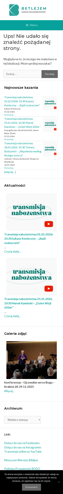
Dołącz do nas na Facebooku (21, 443)
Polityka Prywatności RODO (22, 468)
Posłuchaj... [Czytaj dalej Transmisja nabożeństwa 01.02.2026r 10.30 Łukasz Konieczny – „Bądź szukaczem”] (9, 114)
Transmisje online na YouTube (22, 451)
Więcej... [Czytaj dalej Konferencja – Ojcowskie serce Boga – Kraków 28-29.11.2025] (9, 391)
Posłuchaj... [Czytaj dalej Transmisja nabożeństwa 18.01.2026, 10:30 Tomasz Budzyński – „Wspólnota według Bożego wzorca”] (9, 168)
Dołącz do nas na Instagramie (22, 447)
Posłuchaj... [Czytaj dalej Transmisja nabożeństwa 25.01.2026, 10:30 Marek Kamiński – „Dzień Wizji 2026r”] (9, 139)
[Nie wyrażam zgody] (58, 482)
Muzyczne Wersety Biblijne (21, 460)
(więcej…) (10, 172)
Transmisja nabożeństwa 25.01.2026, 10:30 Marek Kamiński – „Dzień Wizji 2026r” (22, 122)
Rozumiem (31, 487)
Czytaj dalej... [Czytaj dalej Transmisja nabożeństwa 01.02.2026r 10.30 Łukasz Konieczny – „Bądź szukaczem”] (12, 251)
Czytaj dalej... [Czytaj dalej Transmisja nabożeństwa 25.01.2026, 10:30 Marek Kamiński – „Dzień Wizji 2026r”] (12, 316)
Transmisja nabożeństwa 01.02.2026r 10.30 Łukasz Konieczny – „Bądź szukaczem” (22, 101)
